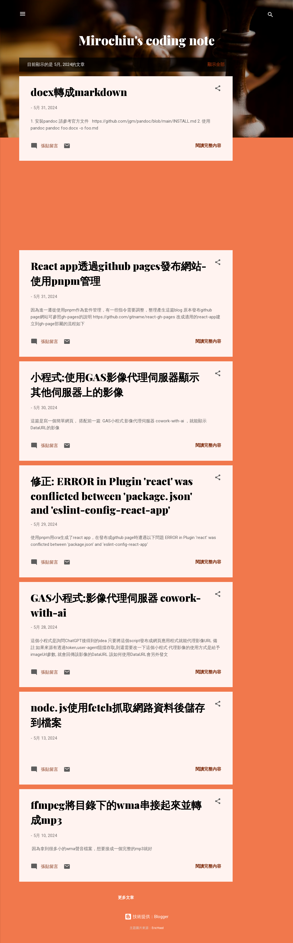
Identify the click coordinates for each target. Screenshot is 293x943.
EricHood (158, 928)
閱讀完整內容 (208, 145)
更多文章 (126, 897)
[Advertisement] (255, 144)
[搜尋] (270, 15)
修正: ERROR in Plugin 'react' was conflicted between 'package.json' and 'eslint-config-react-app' (112, 495)
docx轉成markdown (79, 92)
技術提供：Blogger (147, 916)
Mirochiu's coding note (147, 40)
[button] (217, 89)
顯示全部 (216, 64)
